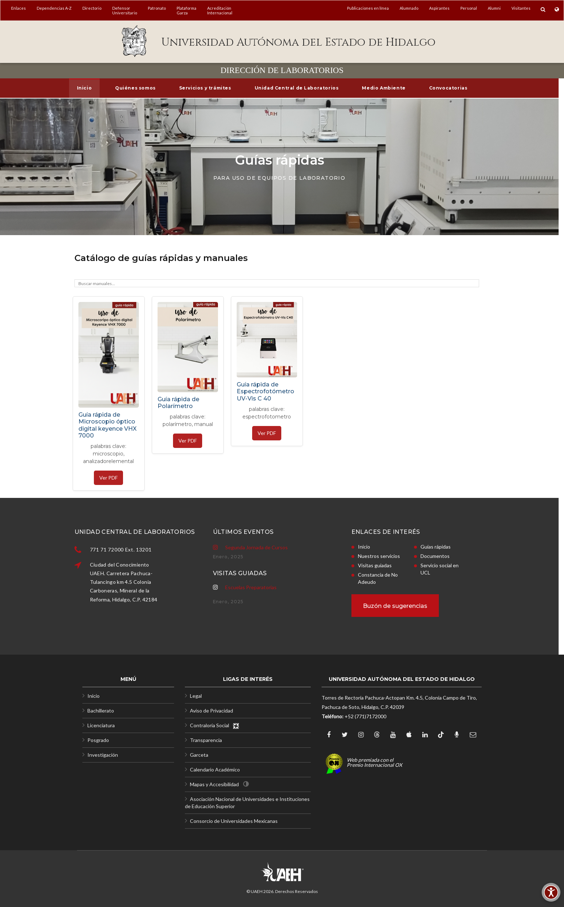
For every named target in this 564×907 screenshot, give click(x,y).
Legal (196, 696)
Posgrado (98, 740)
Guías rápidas (382, 547)
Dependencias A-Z (54, 8)
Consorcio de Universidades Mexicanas (234, 821)
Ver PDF (108, 478)
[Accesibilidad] (551, 892)
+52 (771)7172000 (365, 716)
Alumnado (409, 8)
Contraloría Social (215, 725)
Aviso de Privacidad (211, 710)
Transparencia (206, 740)
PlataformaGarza (186, 10)
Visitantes (521, 8)
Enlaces (18, 8)
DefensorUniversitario (124, 10)
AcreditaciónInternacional (219, 10)
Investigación (102, 755)
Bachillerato (100, 710)
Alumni (494, 8)
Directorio (91, 8)
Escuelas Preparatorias (251, 555)
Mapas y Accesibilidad (214, 784)
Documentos (381, 556)
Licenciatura (101, 725)
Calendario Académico (215, 769)
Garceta (199, 755)
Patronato (157, 8)
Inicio (93, 696)
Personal (468, 8)
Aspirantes (439, 8)
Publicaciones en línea (368, 8)
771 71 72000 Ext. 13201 (175, 549)
